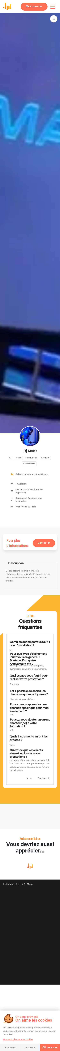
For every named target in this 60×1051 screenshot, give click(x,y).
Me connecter (34, 6)
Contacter (44, 543)
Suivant (42, 778)
